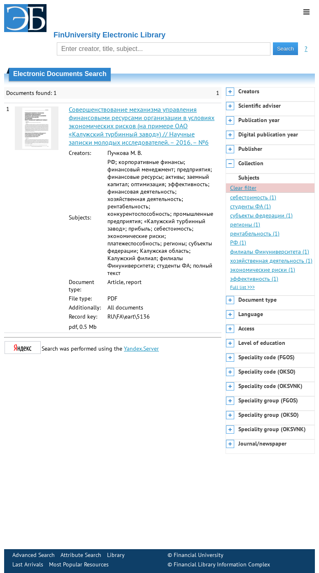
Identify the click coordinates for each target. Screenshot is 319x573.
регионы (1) (245, 224)
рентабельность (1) (254, 233)
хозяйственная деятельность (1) (271, 260)
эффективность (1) (254, 278)
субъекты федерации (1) (261, 215)
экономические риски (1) (262, 269)
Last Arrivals (27, 564)
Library (116, 555)
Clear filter (243, 188)
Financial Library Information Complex (222, 564)
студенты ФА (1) (250, 206)
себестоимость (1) (253, 197)
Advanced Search (33, 555)
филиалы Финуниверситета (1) (269, 251)
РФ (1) (238, 242)
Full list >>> (242, 287)
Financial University (199, 555)
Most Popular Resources (79, 564)
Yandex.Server (141, 348)
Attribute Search (81, 555)
